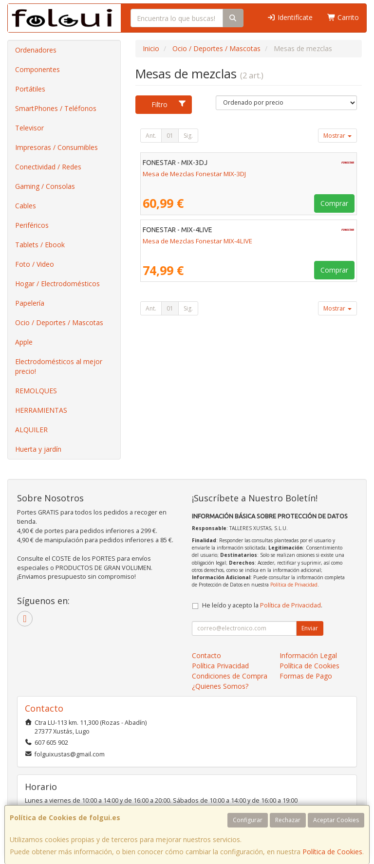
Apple (24, 342)
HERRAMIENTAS (41, 410)
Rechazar (287, 820)
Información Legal (308, 655)
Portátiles (30, 88)
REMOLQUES (36, 390)
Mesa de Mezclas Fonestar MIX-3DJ (194, 173)
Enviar (309, 628)
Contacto (206, 655)
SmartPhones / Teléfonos (55, 108)
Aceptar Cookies (336, 820)
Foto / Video (34, 264)
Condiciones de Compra (229, 675)
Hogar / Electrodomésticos (57, 283)
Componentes (37, 69)
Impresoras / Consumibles (56, 147)
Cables (25, 205)
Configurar (247, 820)
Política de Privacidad (294, 584)
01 (170, 135)
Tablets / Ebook (40, 244)
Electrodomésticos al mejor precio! (58, 366)
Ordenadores (35, 50)
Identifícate (290, 17)
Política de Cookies (332, 851)
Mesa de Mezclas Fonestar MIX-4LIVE (197, 241)
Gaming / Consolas (45, 186)
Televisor (29, 127)
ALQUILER (31, 429)
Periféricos (32, 225)
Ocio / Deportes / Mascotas (59, 322)
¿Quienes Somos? (220, 686)
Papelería (29, 303)
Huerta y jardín (38, 449)
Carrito (343, 17)
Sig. (188, 135)
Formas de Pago (306, 675)
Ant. (151, 135)
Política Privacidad (220, 665)
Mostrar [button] (337, 135)
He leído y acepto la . (262, 605)
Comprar (334, 203)
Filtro (169, 104)
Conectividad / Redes (48, 166)
